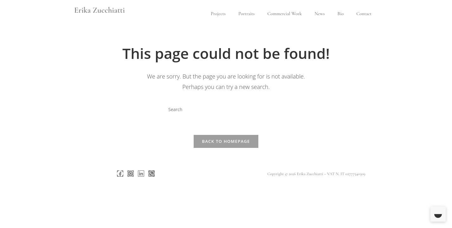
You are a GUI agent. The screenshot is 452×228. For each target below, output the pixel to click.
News (319, 13)
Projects (218, 13)
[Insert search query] (226, 109)
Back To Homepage (226, 141)
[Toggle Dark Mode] (438, 214)
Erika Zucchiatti (99, 10)
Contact (363, 13)
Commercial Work (284, 13)
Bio (340, 13)
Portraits (246, 13)
